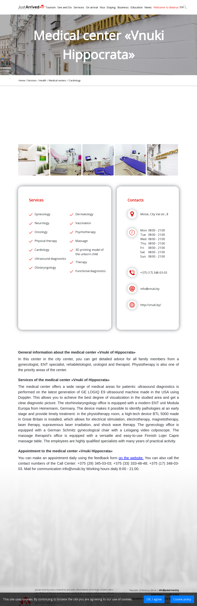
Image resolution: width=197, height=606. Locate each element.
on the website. (131, 458)
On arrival (92, 7)
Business (123, 7)
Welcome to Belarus (166, 7)
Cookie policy (182, 599)
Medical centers (57, 80)
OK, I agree (154, 599)
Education (136, 7)
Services (79, 7)
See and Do (64, 7)
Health (43, 80)
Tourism (50, 7)
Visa (102, 7)
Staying (111, 7)
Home (22, 80)
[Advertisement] (98, 111)
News (148, 7)
